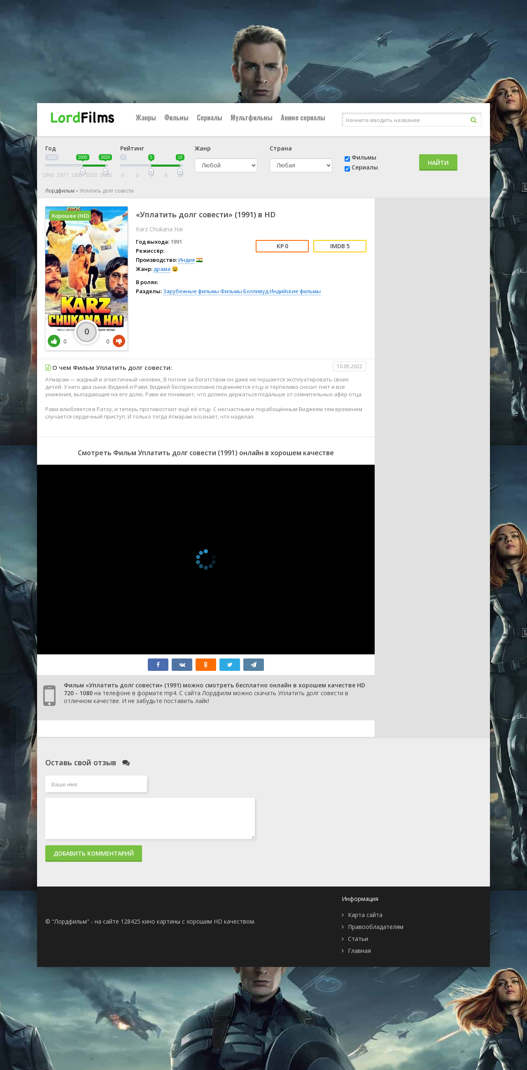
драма (162, 269)
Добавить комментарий (94, 853)
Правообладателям (375, 927)
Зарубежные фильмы (191, 291)
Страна (281, 148)
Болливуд (255, 291)
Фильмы (176, 117)
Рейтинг (132, 148)
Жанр (203, 148)
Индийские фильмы (295, 291)
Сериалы (209, 117)
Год (50, 148)
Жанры (146, 117)
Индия (186, 259)
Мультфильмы (252, 117)
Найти (438, 163)
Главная (359, 951)
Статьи (358, 939)
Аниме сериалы (303, 117)
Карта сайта (365, 915)
